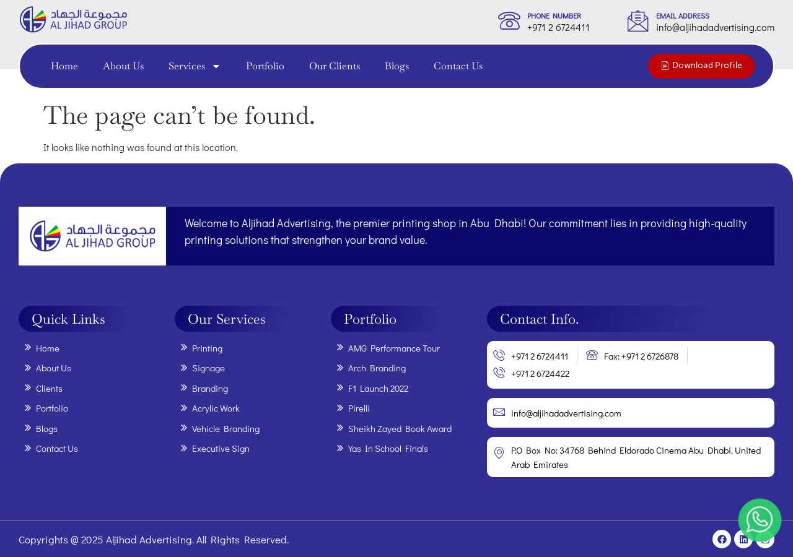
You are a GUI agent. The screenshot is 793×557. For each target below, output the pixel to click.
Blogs (397, 65)
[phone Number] (509, 20)
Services (195, 66)
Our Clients (334, 65)
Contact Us (458, 65)
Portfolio (265, 65)
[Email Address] (638, 20)
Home (64, 65)
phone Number (554, 15)
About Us (123, 65)
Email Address (682, 15)
